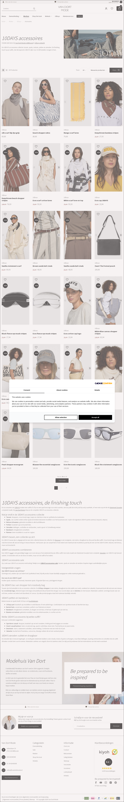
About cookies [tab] (62, 390)
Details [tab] (97, 390)
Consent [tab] (27, 390)
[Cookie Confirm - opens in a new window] (103, 383)
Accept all (95, 417)
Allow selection (61, 417)
